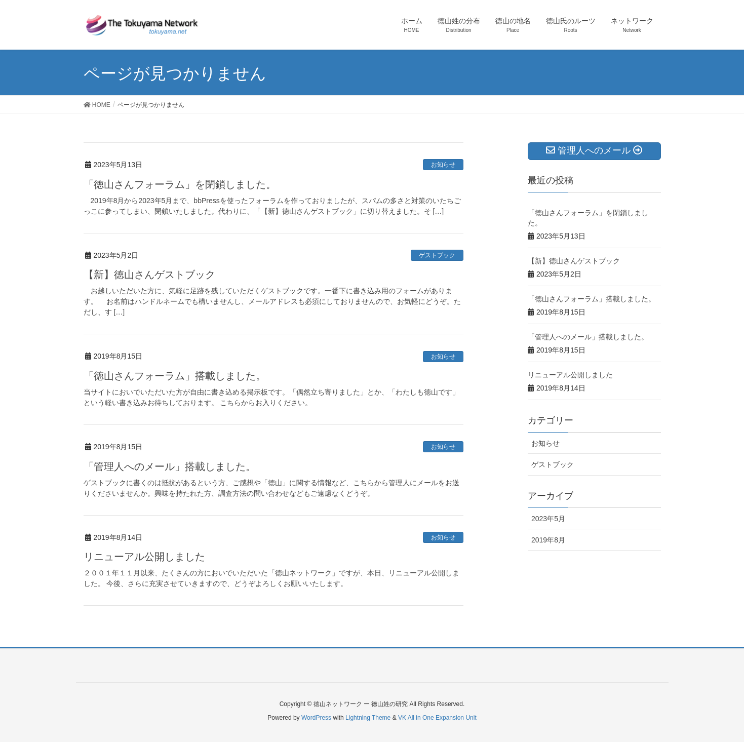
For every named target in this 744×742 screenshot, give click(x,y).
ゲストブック (437, 255)
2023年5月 (548, 519)
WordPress (316, 717)
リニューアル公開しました (144, 556)
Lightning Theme (367, 717)
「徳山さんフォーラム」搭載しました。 (175, 375)
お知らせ (443, 164)
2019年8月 (548, 540)
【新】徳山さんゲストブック (149, 274)
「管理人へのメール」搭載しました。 (170, 466)
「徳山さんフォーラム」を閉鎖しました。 (180, 184)
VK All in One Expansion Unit (437, 717)
